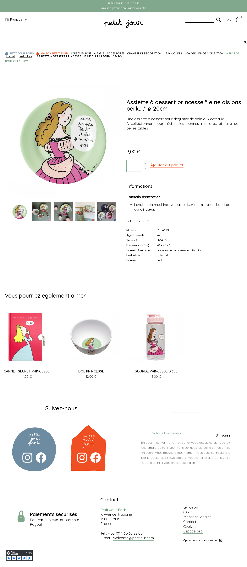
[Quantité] (134, 166)
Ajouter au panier (167, 164)
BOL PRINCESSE (91, 371)
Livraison (190, 507)
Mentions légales (197, 517)
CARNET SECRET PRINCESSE (27, 371)
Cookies (189, 526)
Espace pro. (193, 531)
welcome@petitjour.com (133, 538)
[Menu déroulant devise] (16, 20)
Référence (133, 221)
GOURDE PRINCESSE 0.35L (155, 371)
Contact (189, 521)
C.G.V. (187, 512)
